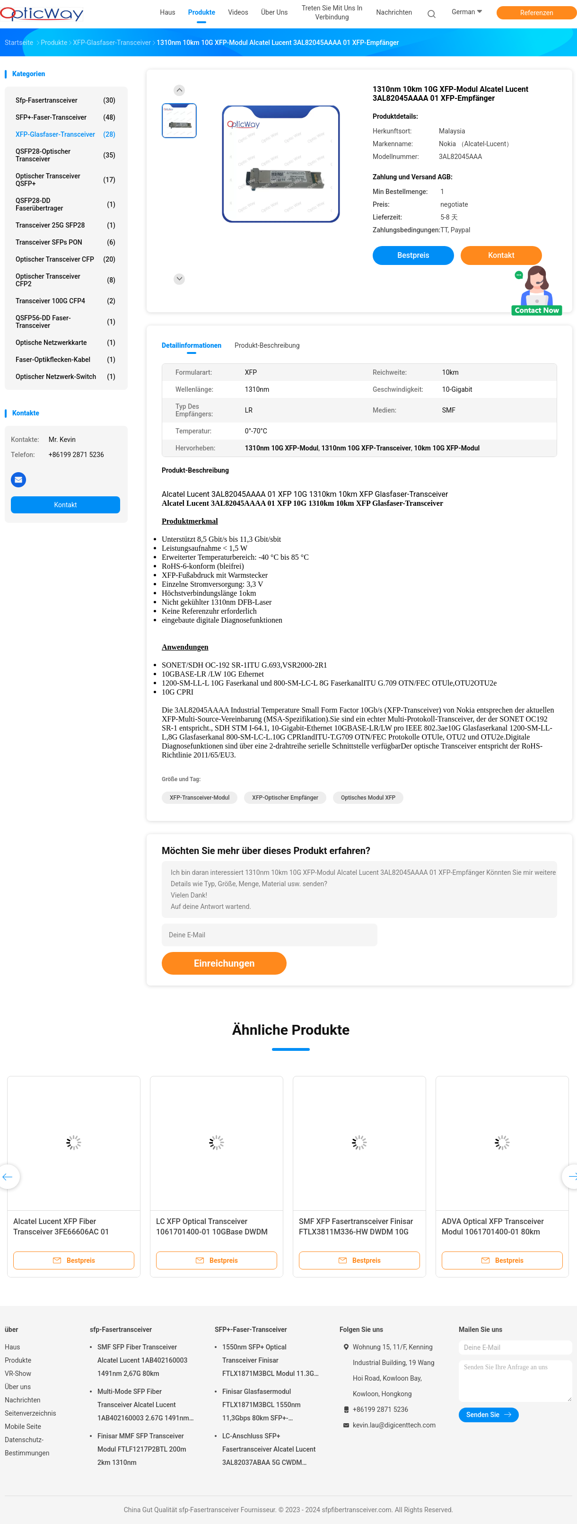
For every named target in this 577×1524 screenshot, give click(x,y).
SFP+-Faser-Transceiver (65, 117)
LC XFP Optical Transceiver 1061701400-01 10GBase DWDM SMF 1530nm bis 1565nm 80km (212, 1232)
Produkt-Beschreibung (267, 345)
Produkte (18, 1360)
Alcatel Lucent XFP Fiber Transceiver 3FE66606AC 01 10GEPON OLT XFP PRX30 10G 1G (71, 1232)
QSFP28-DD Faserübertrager (65, 204)
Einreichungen (224, 963)
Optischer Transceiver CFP (65, 259)
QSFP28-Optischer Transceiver (65, 155)
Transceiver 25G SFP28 (65, 225)
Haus (12, 1347)
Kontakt (65, 505)
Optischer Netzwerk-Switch (65, 376)
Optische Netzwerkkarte (65, 342)
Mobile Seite (23, 1426)
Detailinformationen (191, 345)
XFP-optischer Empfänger (285, 797)
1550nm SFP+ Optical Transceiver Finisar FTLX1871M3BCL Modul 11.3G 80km (268, 1361)
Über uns (18, 1387)
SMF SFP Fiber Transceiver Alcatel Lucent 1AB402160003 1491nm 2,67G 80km (142, 1360)
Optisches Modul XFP (368, 797)
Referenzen (536, 13)
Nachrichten (23, 1400)
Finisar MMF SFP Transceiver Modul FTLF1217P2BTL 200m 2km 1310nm (141, 1449)
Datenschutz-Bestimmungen (27, 1446)
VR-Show (18, 1373)
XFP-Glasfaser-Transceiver (65, 134)
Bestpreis (413, 255)
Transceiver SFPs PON (65, 242)
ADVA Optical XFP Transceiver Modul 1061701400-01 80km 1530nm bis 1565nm (493, 1232)
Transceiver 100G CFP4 (65, 301)
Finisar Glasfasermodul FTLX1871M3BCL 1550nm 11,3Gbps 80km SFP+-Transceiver (261, 1406)
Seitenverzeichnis (30, 1413)
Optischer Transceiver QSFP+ (65, 179)
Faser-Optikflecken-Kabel (65, 359)
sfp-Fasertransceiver (65, 100)
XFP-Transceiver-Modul (199, 797)
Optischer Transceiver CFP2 (65, 280)
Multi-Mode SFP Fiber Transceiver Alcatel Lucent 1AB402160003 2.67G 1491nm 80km (143, 1406)
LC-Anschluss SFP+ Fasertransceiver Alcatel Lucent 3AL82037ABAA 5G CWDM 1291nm (268, 1450)
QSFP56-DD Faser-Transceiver (65, 321)
